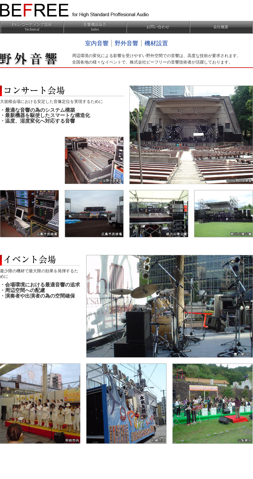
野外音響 (126, 43)
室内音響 (97, 43)
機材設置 (156, 43)
